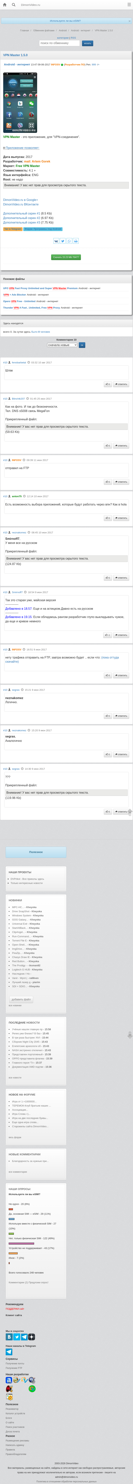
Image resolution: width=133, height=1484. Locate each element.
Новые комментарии (25, 1154)
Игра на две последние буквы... (30, 1118)
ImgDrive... (18, 948)
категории (63, 37)
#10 (5, 362)
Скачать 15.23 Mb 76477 (66, 257)
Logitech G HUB (21, 969)
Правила (10, 1449)
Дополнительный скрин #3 (21, 222)
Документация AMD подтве (27, 1066)
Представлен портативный (27, 1054)
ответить (121, 384)
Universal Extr (19, 923)
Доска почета (13, 1431)
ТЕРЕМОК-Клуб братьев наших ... (31, 1105)
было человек (40, 331)
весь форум (15, 1137)
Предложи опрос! (38, 1282)
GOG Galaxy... (20, 919)
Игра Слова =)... (21, 1114)
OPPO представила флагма (28, 1058)
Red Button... (19, 961)
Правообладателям (16, 1454)
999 (94, 64)
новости (33, 1022)
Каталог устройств (15, 1413)
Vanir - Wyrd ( (19, 978)
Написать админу (15, 1445)
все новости (15, 1077)
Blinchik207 (18, 398)
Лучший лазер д (21, 982)
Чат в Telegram (13, 229)
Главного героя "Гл (23, 1062)
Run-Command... (21, 936)
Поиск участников (15, 1427)
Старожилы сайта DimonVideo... (30, 1126)
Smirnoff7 (17, 592)
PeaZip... (17, 953)
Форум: (43, 229)
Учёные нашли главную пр (27, 1029)
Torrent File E (19, 940)
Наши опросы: (20, 1189)
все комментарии (18, 1172)
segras (16, 689)
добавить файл (21, 999)
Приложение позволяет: (22, 147)
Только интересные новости (27, 883)
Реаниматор (12, 1409)
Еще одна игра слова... (25, 1122)
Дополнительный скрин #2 (21, 218)
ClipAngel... (18, 932)
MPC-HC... (18, 907)
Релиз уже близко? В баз (26, 1033)
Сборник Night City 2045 (25, 1041)
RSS (73, 37)
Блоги (9, 1418)
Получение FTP (14, 1368)
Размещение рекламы (17, 1440)
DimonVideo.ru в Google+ (20, 199)
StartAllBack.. (19, 928)
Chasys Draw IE (21, 957)
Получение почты (15, 1363)
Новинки (15, 900)
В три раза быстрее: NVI (26, 1037)
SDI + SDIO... (19, 986)
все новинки (15, 1005)
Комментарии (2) (18, 1282)
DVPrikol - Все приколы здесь (27, 879)
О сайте (10, 1422)
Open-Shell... (19, 944)
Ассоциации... (20, 1109)
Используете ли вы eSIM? (65, 20)
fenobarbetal (19, 362)
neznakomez (19, 532)
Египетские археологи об (26, 1046)
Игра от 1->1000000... (24, 1101)
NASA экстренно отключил (27, 1050)
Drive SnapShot (20, 911)
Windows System (21, 915)
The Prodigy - (20, 965)
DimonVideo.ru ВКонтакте (21, 204)
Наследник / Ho (21, 973)
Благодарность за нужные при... (30, 1161)
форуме (29, 1094)
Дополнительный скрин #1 (21, 213)
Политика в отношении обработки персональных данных (66, 1481)
